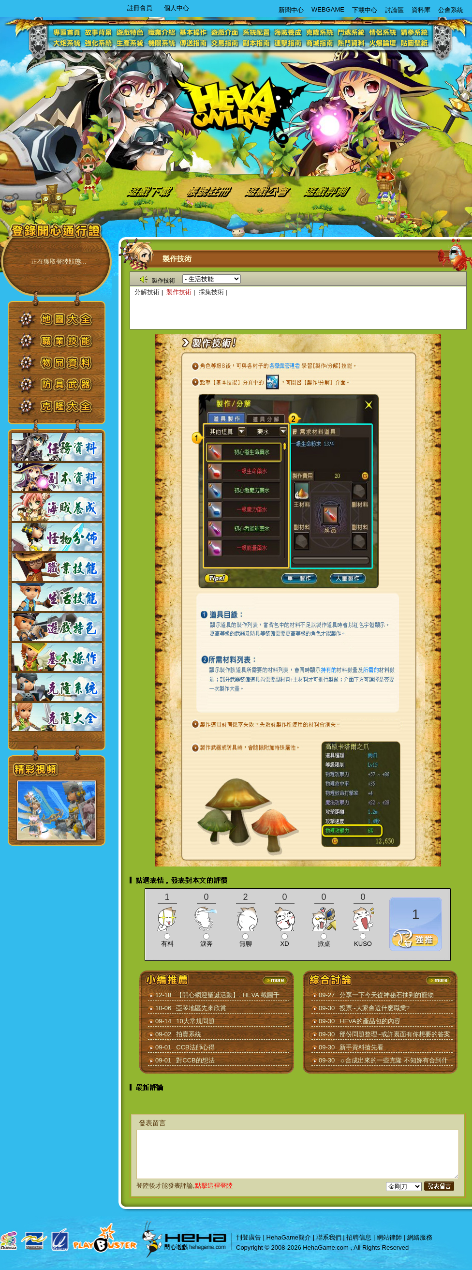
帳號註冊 (211, 190)
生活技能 (57, 597)
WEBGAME (327, 9)
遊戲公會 (268, 190)
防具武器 (64, 388)
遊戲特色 (131, 32)
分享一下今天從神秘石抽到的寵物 (386, 995)
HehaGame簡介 (288, 1237)
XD (284, 943)
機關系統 (162, 43)
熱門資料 (351, 43)
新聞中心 (291, 10)
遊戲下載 (148, 190)
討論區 (394, 10)
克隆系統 (320, 32)
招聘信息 (358, 1237)
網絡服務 (419, 1237)
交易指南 (225, 43)
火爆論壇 (382, 43)
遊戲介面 (225, 32)
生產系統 (131, 43)
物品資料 (64, 366)
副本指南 (257, 43)
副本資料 (57, 477)
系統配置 (257, 32)
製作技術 (179, 292)
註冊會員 (139, 8)
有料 (167, 943)
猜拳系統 (414, 32)
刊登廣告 (248, 1237)
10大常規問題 (195, 1021)
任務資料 (57, 447)
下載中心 (364, 10)
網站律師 (389, 1237)
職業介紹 (162, 32)
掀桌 (324, 943)
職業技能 (64, 344)
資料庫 (421, 10)
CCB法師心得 (195, 1047)
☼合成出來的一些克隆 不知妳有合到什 (393, 1060)
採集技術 (211, 292)
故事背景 (100, 32)
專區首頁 (68, 32)
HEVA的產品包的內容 (369, 1021)
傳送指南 (194, 43)
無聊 (245, 943)
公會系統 (450, 10)
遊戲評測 (327, 190)
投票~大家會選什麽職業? (374, 1008)
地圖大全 (64, 322)
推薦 (415, 938)
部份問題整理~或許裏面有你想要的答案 (394, 1034)
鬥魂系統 (351, 32)
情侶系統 (382, 32)
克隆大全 (64, 409)
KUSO (363, 943)
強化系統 (100, 43)
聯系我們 (328, 1237)
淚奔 (206, 943)
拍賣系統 (188, 1034)
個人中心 (176, 8)
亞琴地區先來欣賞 (201, 1008)
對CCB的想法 (195, 1060)
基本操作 (194, 32)
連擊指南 (288, 43)
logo (236, 104)
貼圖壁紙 (414, 43)
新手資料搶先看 (361, 1047)
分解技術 (147, 292)
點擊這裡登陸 (214, 1185)
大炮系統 (68, 43)
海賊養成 (288, 32)
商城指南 (320, 43)
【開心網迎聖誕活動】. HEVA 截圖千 (228, 995)
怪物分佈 (57, 537)
